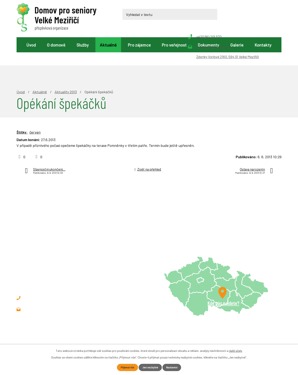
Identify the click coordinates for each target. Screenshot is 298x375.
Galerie (237, 44)
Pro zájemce (139, 44)
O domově (56, 44)
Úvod (31, 44)
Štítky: (22, 103)
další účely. (235, 350)
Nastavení (172, 367)
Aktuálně (108, 44)
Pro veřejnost (174, 44)
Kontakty (263, 44)
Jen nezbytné (150, 367)
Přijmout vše (127, 367)
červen (35, 103)
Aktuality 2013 (66, 63)
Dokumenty (208, 44)
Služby (83, 44)
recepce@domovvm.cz (49, 280)
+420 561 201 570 (44, 269)
